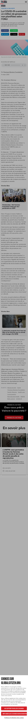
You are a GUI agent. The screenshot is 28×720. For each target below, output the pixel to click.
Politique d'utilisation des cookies (14, 717)
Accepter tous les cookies (14, 708)
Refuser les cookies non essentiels (15, 714)
